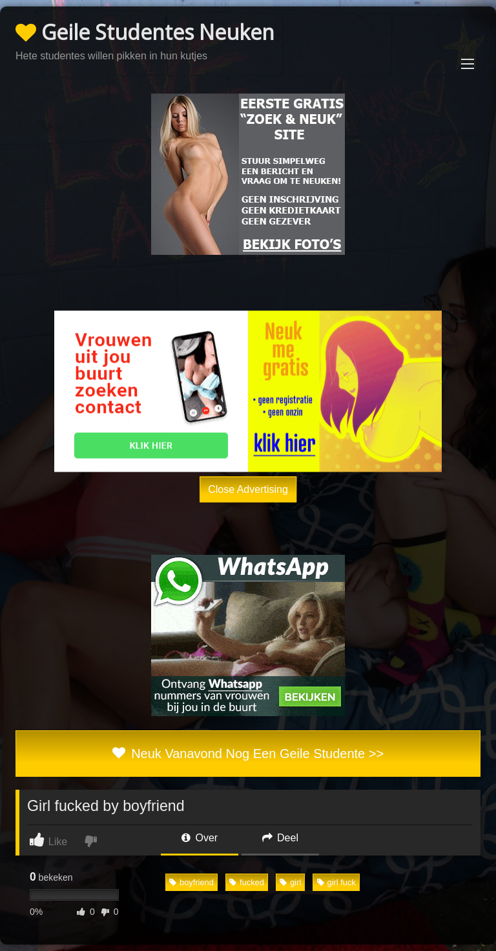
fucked (246, 882)
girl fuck (336, 882)
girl (290, 882)
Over (199, 837)
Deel (280, 837)
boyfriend (191, 882)
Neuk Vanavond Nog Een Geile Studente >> (248, 753)
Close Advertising (248, 488)
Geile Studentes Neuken (145, 32)
